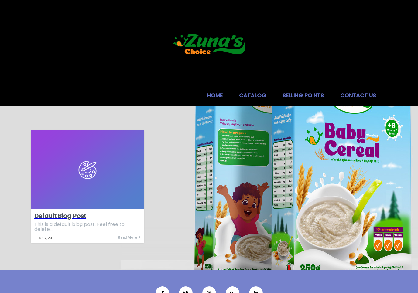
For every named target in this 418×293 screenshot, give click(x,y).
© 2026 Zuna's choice (209, 268)
